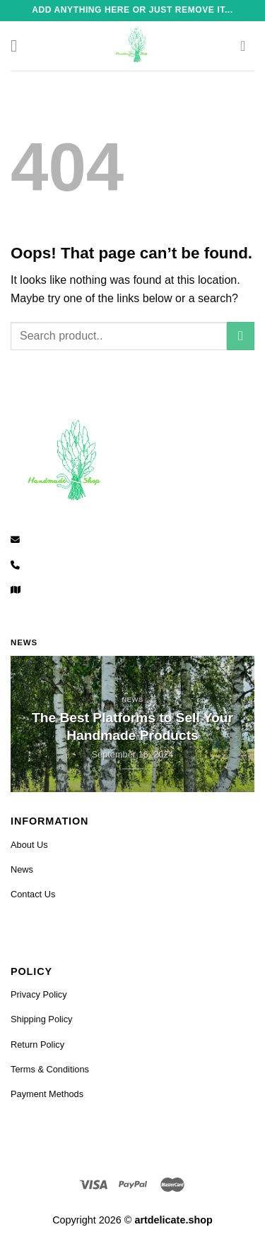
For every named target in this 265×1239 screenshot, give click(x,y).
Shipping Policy (42, 1019)
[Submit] (240, 335)
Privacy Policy (39, 994)
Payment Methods (47, 1094)
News (22, 869)
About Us (29, 844)
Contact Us (33, 894)
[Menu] (19, 45)
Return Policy (37, 1044)
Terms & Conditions (50, 1069)
